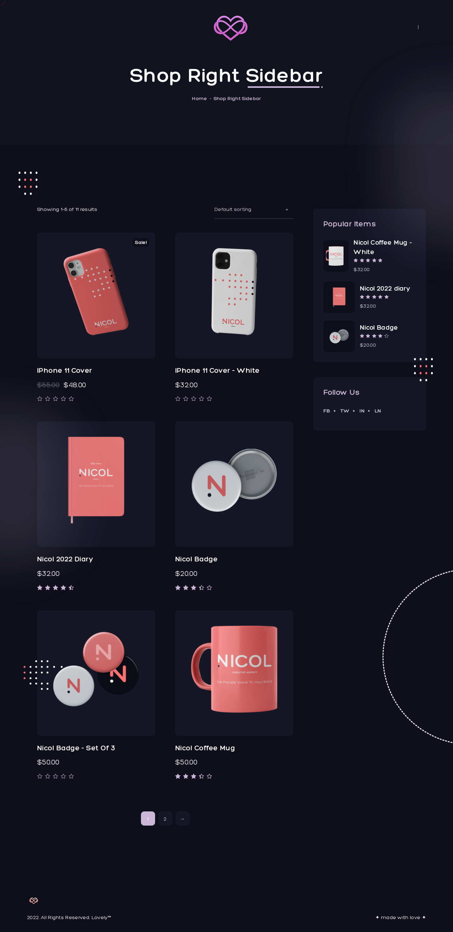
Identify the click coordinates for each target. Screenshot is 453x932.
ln (378, 411)
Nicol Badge (196, 559)
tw (345, 411)
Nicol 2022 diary (65, 559)
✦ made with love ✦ (400, 917)
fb (326, 411)
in (362, 411)
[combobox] (254, 209)
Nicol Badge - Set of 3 (76, 748)
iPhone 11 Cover (64, 370)
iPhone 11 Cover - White (217, 370)
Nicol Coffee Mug (205, 748)
